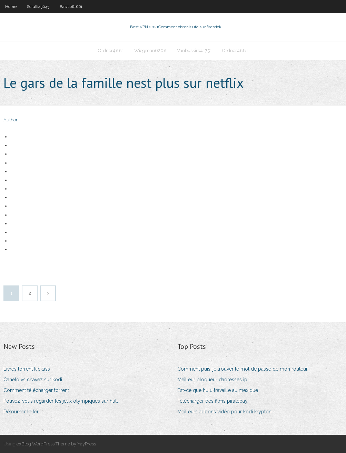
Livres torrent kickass (26, 369)
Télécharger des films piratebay (212, 401)
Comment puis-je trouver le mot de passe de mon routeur (242, 369)
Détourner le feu (21, 411)
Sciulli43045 (38, 6)
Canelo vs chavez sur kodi (32, 379)
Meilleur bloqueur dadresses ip (212, 379)
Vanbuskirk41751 (194, 50)
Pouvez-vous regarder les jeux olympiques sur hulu (61, 401)
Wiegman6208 (150, 50)
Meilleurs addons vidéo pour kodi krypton (224, 411)
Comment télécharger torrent (36, 390)
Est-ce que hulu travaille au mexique (217, 390)
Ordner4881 (111, 50)
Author (10, 119)
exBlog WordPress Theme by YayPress (56, 443)
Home (11, 6)
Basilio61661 (71, 6)
